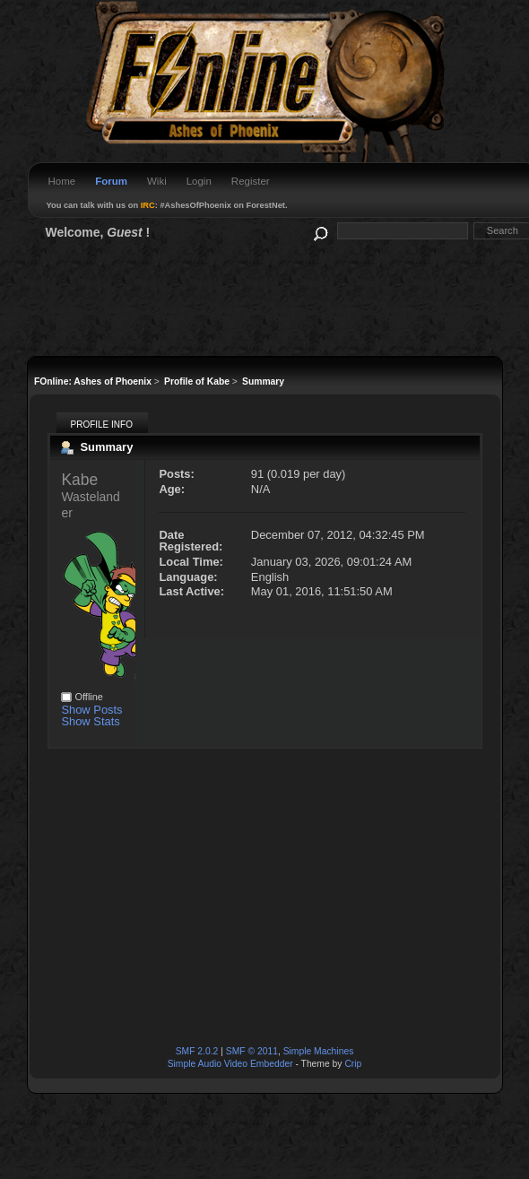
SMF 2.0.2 (197, 1051)
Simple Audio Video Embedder (230, 1064)
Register (250, 181)
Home (62, 181)
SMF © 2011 (252, 1051)
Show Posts (91, 709)
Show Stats (90, 721)
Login (199, 181)
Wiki (157, 181)
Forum (111, 181)
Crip (352, 1064)
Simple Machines (318, 1051)
